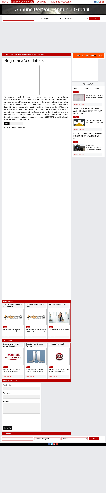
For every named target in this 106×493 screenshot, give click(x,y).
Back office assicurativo (57, 304)
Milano (28, 366)
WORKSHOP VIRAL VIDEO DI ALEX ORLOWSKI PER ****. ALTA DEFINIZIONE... (87, 111)
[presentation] (14, 420)
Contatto (41, 2)
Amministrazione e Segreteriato (31, 54)
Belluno (5, 366)
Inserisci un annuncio (22, 2)
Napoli (5, 327)
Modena (76, 92)
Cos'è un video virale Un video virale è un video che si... (94, 123)
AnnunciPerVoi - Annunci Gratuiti (53, 9)
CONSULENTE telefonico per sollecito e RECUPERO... (12, 307)
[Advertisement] (53, 37)
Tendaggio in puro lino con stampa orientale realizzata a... (94, 97)
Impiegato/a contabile (57, 344)
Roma (50, 327)
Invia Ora (7, 428)
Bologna (76, 117)
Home (5, 2)
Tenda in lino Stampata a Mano (86, 89)
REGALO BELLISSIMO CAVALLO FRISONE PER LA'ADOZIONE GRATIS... (87, 136)
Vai (94, 18)
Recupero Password (60, 2)
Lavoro (13, 54)
